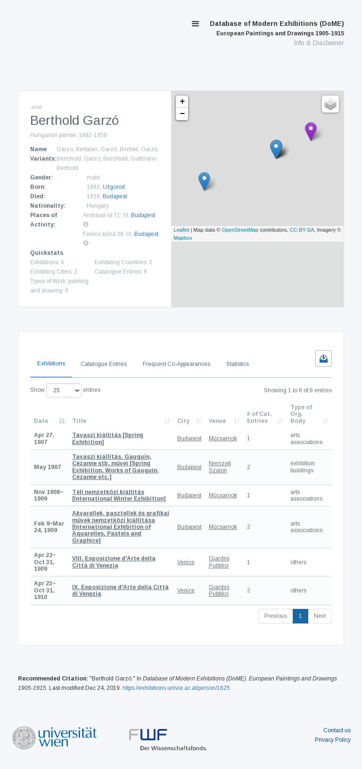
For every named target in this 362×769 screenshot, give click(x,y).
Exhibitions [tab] (51, 363)
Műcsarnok (223, 438)
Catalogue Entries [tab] (104, 364)
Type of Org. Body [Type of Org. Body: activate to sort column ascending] (301, 414)
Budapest (115, 196)
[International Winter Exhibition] (118, 495)
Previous (275, 616)
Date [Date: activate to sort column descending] (41, 421)
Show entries (65, 390)
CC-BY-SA (302, 230)
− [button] (182, 114)
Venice (186, 562)
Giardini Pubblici (219, 561)
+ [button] (182, 101)
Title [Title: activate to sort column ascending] (79, 421)
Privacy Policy (333, 740)
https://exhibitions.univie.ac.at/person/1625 (176, 688)
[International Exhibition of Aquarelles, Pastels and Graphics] (120, 527)
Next (320, 616)
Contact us (337, 730)
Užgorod (114, 187)
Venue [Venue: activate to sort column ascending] (217, 421)
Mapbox (182, 238)
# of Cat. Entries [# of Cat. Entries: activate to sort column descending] (259, 417)
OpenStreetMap (240, 230)
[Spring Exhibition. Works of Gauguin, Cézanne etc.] (115, 466)
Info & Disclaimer (319, 43)
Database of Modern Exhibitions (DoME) (277, 28)
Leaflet (181, 230)
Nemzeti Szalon (220, 466)
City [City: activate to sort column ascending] (183, 421)
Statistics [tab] (237, 364)
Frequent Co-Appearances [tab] (176, 364)
